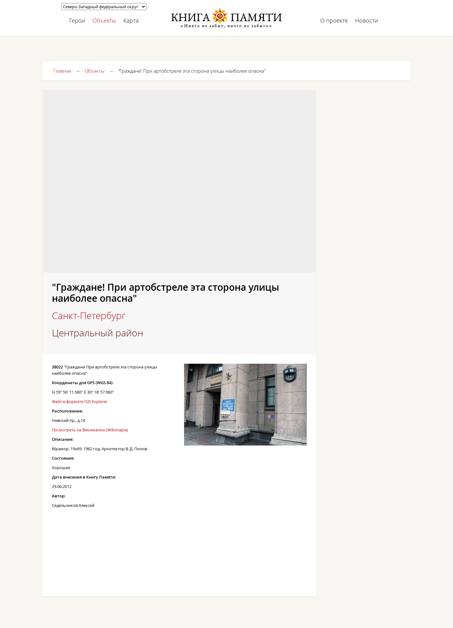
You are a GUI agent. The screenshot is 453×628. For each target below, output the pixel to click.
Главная (62, 71)
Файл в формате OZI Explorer (80, 401)
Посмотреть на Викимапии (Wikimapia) (90, 430)
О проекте (334, 20)
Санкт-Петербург (89, 315)
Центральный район (97, 333)
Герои (77, 20)
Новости (366, 20)
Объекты (104, 20)
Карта (131, 20)
